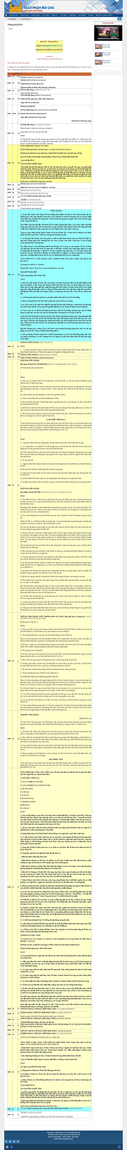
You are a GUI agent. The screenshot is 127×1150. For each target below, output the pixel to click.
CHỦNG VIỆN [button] (36, 15)
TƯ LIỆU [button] (91, 15)
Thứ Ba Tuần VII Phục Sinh (106, 46)
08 (54, 46)
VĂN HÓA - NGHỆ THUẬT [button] (104, 15)
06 (50, 46)
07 (52, 46)
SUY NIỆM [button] (82, 15)
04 (46, 46)
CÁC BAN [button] (64, 15)
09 (55, 46)
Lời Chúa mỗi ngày (108, 23)
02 (43, 46)
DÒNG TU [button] (55, 15)
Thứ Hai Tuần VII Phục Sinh (106, 54)
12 (61, 46)
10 (57, 46)
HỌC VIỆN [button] (46, 15)
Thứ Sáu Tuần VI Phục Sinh (106, 61)
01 (41, 46)
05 (48, 46)
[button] (108, 33)
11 (59, 46)
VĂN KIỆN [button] (73, 15)
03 (44, 46)
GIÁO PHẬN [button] (25, 15)
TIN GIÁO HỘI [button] (14, 15)
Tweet (10, 29)
